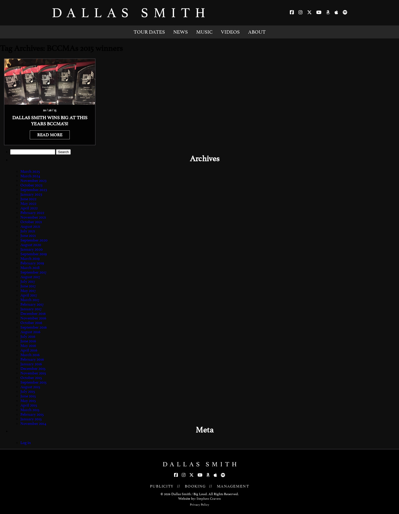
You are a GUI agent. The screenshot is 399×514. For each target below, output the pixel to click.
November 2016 (33, 318)
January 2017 (30, 309)
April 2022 (29, 208)
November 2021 (33, 217)
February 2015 (32, 414)
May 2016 (28, 345)
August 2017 (30, 277)
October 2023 (31, 185)
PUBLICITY (162, 486)
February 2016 (32, 359)
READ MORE (49, 134)
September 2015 (33, 382)
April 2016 (28, 350)
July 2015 (27, 391)
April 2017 (28, 295)
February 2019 (32, 263)
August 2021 (30, 226)
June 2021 (28, 235)
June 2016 (28, 341)
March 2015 (29, 410)
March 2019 (30, 258)
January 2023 (31, 194)
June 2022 (28, 199)
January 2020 (31, 249)
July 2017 (27, 281)
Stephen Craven (208, 499)
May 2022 (28, 203)
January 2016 (31, 364)
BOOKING (195, 486)
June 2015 (28, 396)
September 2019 (33, 254)
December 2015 (33, 368)
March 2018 (30, 267)
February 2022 (32, 212)
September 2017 (33, 272)
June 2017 (28, 286)
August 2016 (30, 332)
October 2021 (31, 222)
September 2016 (33, 327)
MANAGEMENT (233, 486)
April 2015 (28, 405)
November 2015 (33, 373)
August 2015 (30, 387)
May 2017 (28, 290)
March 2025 (30, 171)
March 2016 (30, 355)
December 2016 (33, 313)
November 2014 (33, 423)
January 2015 (31, 419)
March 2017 (29, 299)
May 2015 (28, 400)
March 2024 (30, 176)
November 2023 (33, 180)
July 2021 (27, 231)
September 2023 (33, 189)
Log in (25, 442)
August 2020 (30, 244)
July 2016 (27, 336)
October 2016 (31, 322)
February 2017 (32, 304)
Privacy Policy (199, 504)
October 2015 (31, 377)
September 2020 (34, 240)
